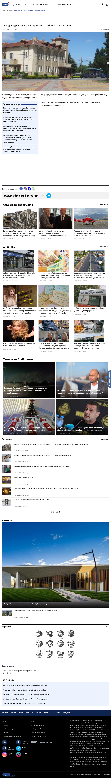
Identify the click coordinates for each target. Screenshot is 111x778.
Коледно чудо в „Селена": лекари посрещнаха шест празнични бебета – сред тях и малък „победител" (27, 429)
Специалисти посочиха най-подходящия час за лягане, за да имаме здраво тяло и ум (42, 455)
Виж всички (103, 204)
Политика (37, 4)
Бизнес (45, 4)
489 (49, 239)
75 (26, 451)
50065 (14, 606)
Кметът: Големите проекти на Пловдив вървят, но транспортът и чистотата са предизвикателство (80, 392)
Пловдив (20, 4)
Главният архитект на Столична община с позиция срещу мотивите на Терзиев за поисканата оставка (19, 310)
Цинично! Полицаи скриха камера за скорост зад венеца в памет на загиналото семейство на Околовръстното (25, 391)
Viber (25, 189)
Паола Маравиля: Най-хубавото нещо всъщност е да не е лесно (19, 344)
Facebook (21, 188)
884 (26, 506)
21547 (49, 281)
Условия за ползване (9, 729)
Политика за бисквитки (39, 736)
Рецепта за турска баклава (23, 477)
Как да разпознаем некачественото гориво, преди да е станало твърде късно (41, 466)
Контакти (5, 733)
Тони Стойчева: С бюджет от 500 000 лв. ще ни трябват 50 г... (25, 703)
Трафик (47, 712)
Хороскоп (6, 626)
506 (84, 239)
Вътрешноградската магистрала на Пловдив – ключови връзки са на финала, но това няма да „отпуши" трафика (89, 275)
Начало (5, 712)
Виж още (55, 512)
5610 (84, 314)
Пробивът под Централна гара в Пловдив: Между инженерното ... (27, 694)
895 (26, 462)
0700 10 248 (45, 742)
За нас (4, 721)
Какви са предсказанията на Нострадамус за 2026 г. (31, 500)
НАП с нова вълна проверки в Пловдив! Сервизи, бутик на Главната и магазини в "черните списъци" (90, 346)
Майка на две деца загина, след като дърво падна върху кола (89, 309)
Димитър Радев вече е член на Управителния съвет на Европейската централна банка (52, 233)
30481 (26, 617)
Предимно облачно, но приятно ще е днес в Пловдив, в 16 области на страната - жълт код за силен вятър (19, 233)
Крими (52, 4)
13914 (68, 433)
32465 (84, 281)
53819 (15, 433)
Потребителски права (38, 733)
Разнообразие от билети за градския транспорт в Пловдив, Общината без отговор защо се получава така (54, 310)
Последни (7, 439)
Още (72, 4)
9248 (84, 351)
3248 (14, 349)
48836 (15, 396)
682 (13, 316)
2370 (27, 495)
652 (26, 473)
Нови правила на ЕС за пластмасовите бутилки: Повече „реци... (25, 686)
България (28, 4)
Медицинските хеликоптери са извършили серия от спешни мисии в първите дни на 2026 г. (89, 233)
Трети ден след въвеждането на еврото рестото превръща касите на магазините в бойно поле (54, 275)
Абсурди (66, 712)
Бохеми (56, 712)
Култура (65, 4)
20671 (49, 351)
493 (26, 484)
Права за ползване (37, 729)
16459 (68, 396)
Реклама (5, 725)
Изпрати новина (109, 379)
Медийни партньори (38, 725)
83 (13, 239)
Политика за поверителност (12, 736)
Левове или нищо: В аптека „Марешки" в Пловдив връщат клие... (26, 699)
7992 (49, 316)
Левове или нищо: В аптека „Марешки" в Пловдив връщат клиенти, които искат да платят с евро (19, 275)
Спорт (58, 4)
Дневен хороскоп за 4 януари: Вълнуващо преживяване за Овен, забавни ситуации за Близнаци (46, 489)
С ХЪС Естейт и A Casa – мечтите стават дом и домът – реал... (36, 611)
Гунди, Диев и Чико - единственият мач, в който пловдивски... (25, 690)
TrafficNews (106, 29)
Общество (24, 712)
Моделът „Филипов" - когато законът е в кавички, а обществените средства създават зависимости (80, 429)
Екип (32, 721)
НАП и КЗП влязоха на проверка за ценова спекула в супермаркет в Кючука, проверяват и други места (53, 346)
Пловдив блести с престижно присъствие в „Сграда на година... (27, 604)
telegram (29, 188)
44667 (14, 281)
